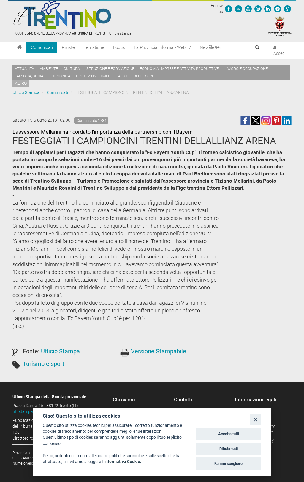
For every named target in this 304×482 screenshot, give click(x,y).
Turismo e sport (43, 363)
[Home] (19, 47)
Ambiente (49, 68)
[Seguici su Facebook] (228, 8)
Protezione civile (93, 76)
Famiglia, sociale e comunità (42, 76)
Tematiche (94, 47)
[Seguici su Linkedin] (268, 8)
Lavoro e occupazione (246, 68)
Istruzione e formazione (110, 68)
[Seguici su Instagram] (258, 8)
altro (21, 83)
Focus (119, 47)
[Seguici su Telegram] (277, 8)
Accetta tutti (228, 434)
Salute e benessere (135, 76)
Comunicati (42, 47)
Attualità (24, 68)
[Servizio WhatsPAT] (287, 8)
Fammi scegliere (228, 463)
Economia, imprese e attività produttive (179, 68)
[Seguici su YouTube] (248, 8)
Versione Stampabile (158, 351)
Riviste (68, 47)
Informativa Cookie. (122, 461)
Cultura (72, 68)
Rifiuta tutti (228, 448)
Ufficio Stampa (25, 92)
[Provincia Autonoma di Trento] (280, 26)
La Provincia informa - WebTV (162, 47)
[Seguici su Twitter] (238, 8)
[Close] (255, 419)
